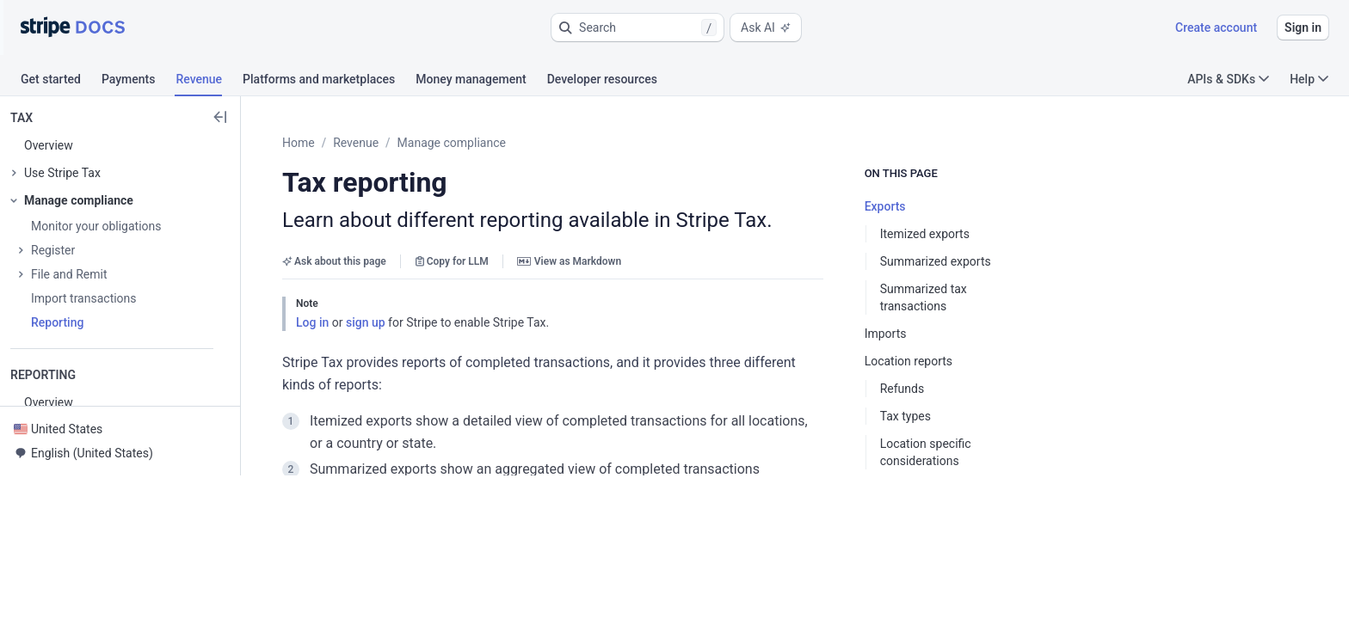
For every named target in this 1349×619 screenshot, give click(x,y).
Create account (1216, 27)
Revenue (398, 143)
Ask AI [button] (766, 27)
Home (340, 143)
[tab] (61, 81)
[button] (637, 27)
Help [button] (1309, 79)
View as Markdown (611, 261)
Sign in (1302, 27)
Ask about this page (376, 261)
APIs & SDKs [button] (1228, 79)
